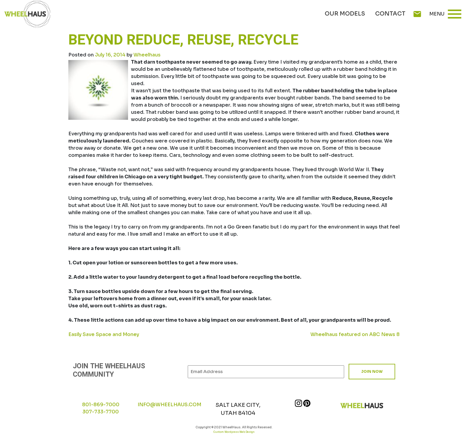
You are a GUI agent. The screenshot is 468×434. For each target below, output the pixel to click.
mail (417, 14)
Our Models (345, 13)
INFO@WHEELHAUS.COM (169, 404)
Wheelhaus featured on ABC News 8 (355, 334)
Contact (390, 13)
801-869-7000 (100, 404)
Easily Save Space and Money (103, 334)
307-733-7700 (100, 412)
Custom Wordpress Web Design (234, 431)
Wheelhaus (147, 55)
